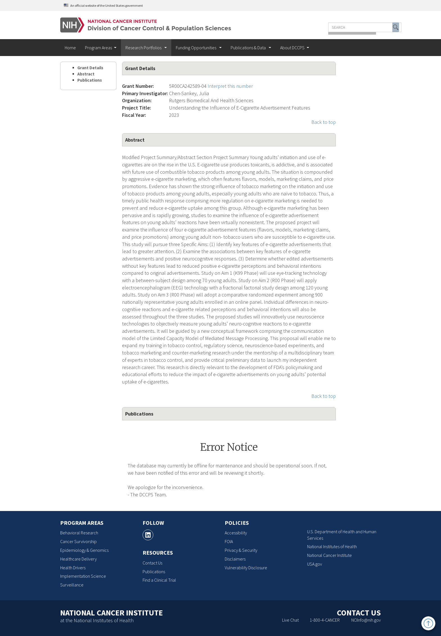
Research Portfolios (143, 47)
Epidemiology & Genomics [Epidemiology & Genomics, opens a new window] (84, 550)
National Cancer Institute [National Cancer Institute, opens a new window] (329, 555)
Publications (89, 80)
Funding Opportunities (196, 47)
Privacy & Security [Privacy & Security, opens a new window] (241, 550)
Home (70, 47)
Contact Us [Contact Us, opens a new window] (152, 563)
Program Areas (98, 47)
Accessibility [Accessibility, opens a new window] (236, 532)
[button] (369, 27)
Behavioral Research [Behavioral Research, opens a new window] (79, 532)
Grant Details (90, 67)
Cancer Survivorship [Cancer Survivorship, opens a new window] (78, 541)
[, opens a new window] (148, 535)
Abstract (85, 74)
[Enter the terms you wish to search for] (338, 27)
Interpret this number (230, 86)
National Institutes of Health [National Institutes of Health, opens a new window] (332, 546)
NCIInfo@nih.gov (366, 620)
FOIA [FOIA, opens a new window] (229, 541)
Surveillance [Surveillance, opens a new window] (72, 585)
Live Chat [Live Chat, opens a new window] (290, 620)
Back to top (323, 122)
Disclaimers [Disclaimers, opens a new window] (235, 559)
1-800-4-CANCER (325, 620)
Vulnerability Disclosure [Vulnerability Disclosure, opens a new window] (246, 567)
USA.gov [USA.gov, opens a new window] (314, 564)
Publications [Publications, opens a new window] (154, 571)
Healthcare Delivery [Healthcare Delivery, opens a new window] (78, 559)
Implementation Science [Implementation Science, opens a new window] (83, 576)
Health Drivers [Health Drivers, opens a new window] (73, 567)
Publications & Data (249, 47)
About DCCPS (292, 47)
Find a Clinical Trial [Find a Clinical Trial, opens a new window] (159, 580)
